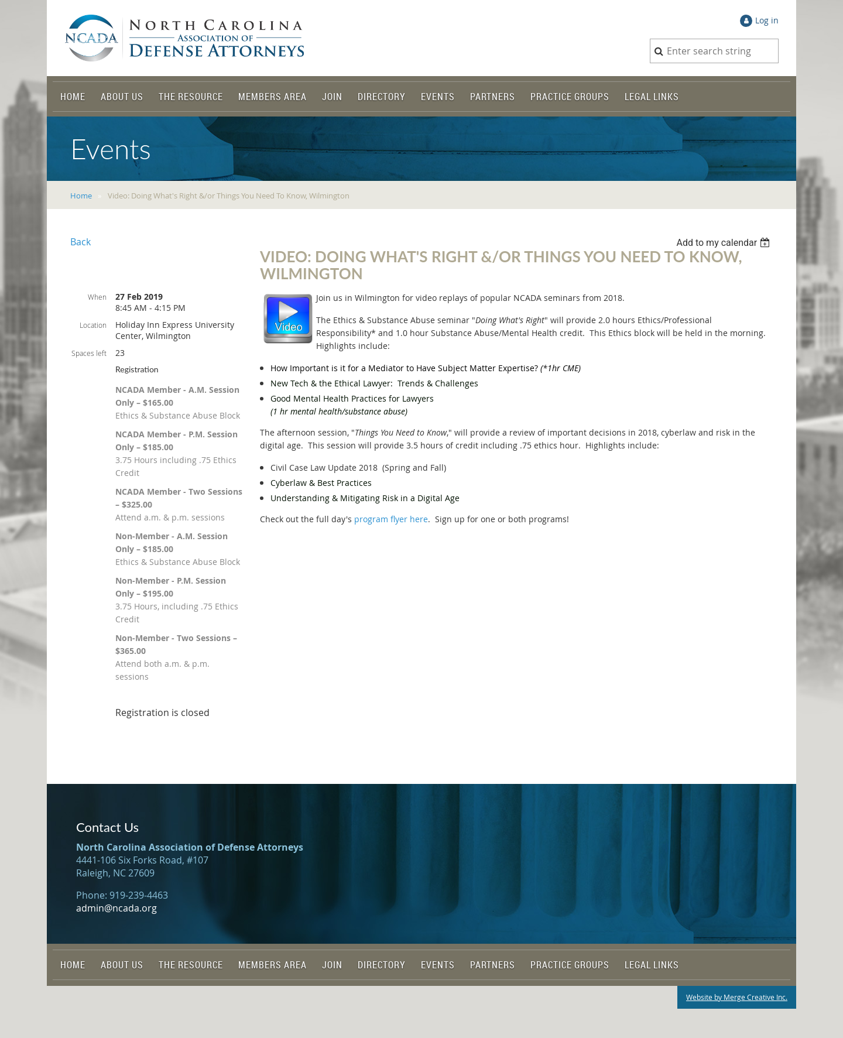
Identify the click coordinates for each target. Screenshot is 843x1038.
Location (93, 325)
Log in (767, 20)
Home (81, 195)
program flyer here (391, 519)
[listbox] (724, 242)
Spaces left (89, 353)
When (97, 297)
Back (80, 241)
